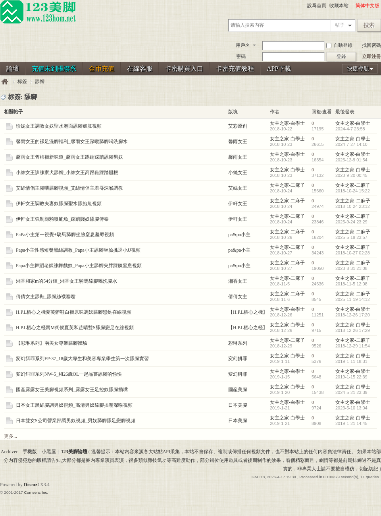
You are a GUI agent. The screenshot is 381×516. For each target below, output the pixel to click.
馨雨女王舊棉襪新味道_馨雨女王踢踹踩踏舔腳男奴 (69, 157)
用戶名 (243, 45)
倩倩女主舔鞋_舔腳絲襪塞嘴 (45, 296)
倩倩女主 (237, 296)
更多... (10, 436)
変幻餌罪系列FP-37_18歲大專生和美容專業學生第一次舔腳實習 (82, 358)
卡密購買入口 (184, 68)
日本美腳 (237, 405)
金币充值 (101, 68)
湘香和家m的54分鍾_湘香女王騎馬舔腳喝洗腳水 (66, 281)
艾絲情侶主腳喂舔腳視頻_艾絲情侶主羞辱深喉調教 (69, 188)
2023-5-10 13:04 (351, 407)
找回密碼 (371, 45)
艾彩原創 (237, 126)
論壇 (12, 68)
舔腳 (39, 81)
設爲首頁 (316, 5)
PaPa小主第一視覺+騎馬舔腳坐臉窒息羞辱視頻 (65, 234)
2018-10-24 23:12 (352, 206)
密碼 (241, 56)
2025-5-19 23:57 (351, 237)
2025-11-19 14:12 (352, 299)
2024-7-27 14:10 (351, 144)
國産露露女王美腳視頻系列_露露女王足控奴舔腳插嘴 (72, 389)
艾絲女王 (237, 188)
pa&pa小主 (239, 234)
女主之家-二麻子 (287, 185)
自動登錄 (339, 45)
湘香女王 (237, 281)
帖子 (339, 25)
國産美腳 (237, 389)
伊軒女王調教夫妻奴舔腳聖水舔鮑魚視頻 (59, 203)
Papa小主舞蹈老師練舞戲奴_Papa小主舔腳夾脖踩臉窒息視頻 (79, 265)
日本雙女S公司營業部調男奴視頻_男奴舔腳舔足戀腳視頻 (75, 420)
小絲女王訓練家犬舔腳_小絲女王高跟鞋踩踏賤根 (67, 172)
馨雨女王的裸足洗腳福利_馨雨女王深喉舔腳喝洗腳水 (72, 141)
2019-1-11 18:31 (351, 361)
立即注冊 (371, 56)
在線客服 (139, 68)
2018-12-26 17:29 (352, 330)
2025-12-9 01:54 (351, 159)
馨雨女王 (237, 141)
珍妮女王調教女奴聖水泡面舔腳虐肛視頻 (59, 126)
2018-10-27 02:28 (352, 252)
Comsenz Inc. (36, 492)
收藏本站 (338, 5)
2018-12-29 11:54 (352, 345)
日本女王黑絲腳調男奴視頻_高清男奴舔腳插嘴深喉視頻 (74, 405)
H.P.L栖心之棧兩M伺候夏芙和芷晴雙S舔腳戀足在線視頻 (75, 327)
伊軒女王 (237, 203)
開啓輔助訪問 (352, 5)
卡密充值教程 (235, 68)
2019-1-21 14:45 (351, 423)
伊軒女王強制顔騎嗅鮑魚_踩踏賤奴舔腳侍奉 (62, 219)
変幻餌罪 (237, 358)
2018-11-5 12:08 (351, 283)
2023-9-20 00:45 (351, 175)
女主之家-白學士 (287, 123)
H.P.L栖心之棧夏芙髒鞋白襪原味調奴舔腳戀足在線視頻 (73, 312)
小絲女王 (237, 172)
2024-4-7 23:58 (350, 128)
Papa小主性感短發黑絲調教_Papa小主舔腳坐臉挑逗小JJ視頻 (78, 250)
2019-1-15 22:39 (351, 376)
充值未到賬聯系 (54, 68)
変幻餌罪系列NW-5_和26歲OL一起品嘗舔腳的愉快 (69, 374)
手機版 (30, 451)
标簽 (22, 81)
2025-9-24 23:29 (351, 221)
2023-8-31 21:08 (351, 268)
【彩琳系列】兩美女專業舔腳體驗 (51, 343)
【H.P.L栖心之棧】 (247, 312)
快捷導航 (358, 69)
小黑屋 (49, 451)
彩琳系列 (237, 343)
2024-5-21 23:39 (351, 392)
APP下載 (279, 68)
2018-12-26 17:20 (352, 314)
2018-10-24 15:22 (352, 190)
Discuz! (31, 484)
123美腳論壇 (5, 81)
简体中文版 (367, 5)
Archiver (9, 451)
